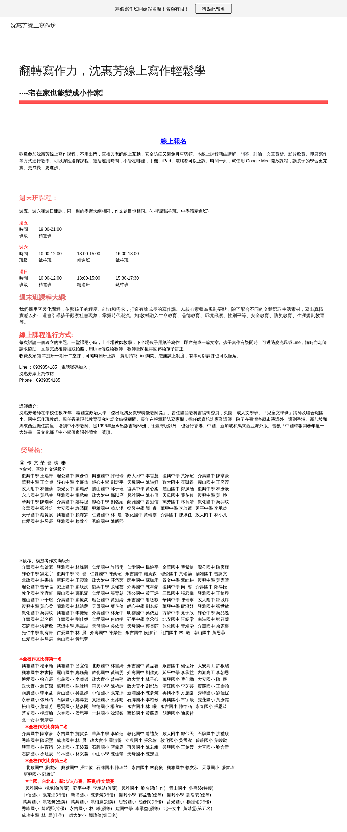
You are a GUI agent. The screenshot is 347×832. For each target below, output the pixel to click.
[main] (173, 80)
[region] (173, 8)
